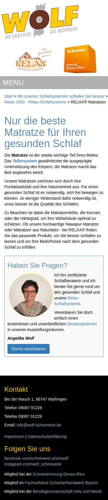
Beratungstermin (82, 324)
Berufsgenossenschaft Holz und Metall (67, 491)
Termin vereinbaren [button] (28, 349)
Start (8, 96)
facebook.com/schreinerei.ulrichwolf (36, 458)
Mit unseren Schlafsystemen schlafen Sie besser (62, 96)
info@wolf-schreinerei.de (39, 425)
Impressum (14, 436)
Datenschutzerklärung (47, 436)
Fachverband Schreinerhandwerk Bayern (61, 482)
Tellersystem (25, 161)
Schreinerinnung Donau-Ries (59, 474)
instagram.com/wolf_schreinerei (32, 464)
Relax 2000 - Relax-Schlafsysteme (35, 102)
